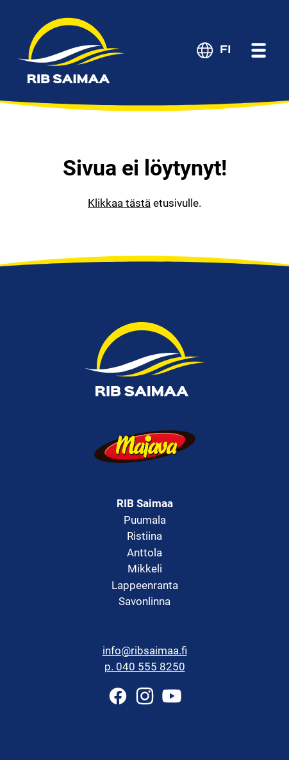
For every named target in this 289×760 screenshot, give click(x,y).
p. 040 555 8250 (144, 666)
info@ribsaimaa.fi (145, 650)
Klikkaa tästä (119, 203)
